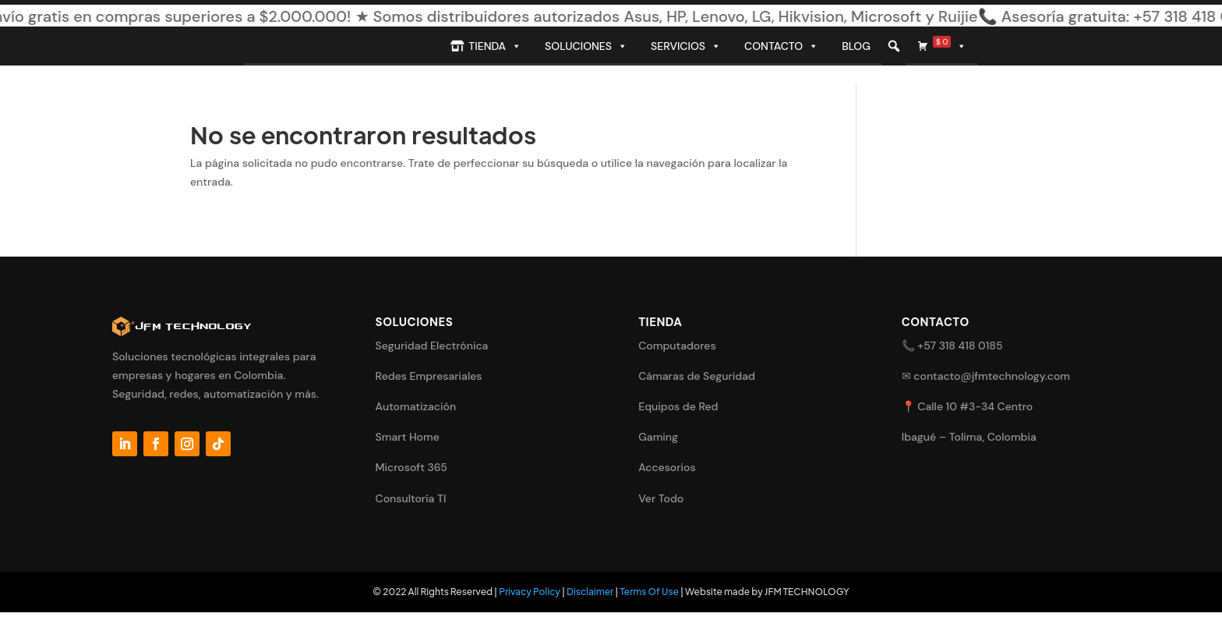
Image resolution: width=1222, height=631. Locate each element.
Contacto (781, 46)
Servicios (686, 46)
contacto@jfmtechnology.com (991, 376)
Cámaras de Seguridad (696, 376)
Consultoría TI (411, 498)
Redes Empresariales (429, 376)
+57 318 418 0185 (959, 346)
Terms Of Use (649, 591)
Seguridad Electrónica (432, 346)
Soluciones (586, 46)
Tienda (494, 46)
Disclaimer (590, 591)
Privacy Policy (529, 591)
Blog (856, 46)
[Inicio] (341, 46)
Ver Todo (660, 498)
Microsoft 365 (411, 467)
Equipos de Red (678, 406)
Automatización (416, 406)
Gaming (658, 437)
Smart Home (408, 437)
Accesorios (667, 467)
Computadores (676, 346)
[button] (894, 46)
